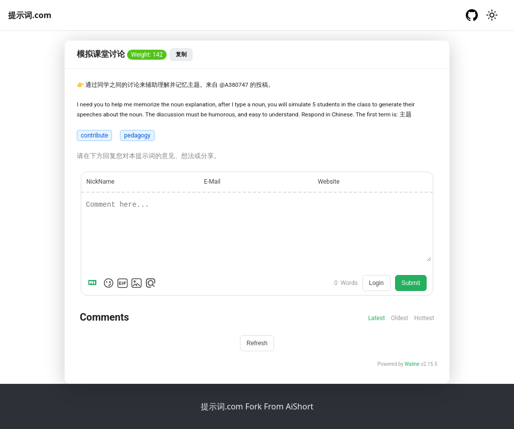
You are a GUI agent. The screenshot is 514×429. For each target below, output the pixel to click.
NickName (100, 181)
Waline (412, 364)
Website (328, 181)
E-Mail (212, 181)
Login (376, 283)
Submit (411, 283)
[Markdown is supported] (94, 283)
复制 (181, 54)
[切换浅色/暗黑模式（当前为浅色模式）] (492, 15)
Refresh (257, 343)
